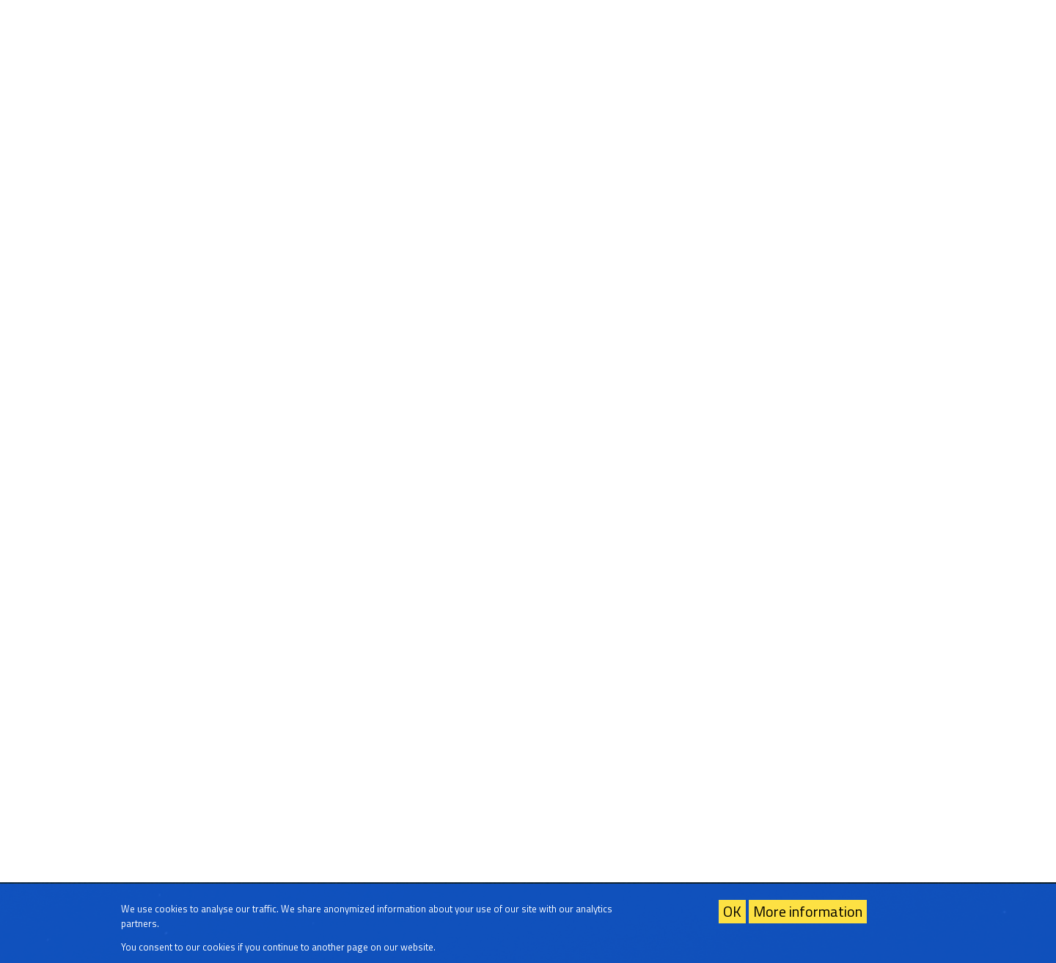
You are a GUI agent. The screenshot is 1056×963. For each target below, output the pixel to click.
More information (807, 911)
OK (732, 911)
